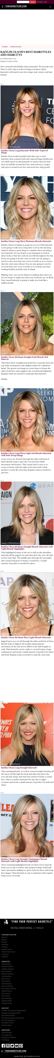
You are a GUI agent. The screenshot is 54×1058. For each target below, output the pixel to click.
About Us (4, 928)
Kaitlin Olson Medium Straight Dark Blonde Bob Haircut (24, 355)
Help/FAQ (5, 948)
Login (45, 2)
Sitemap (4, 933)
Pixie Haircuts (6, 972)
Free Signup (5, 1031)
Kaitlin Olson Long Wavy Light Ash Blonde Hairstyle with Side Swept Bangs (26, 450)
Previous (2, 206)
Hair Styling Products (8, 1006)
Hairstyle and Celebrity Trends (11, 1004)
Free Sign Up (40, 2)
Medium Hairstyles (7, 965)
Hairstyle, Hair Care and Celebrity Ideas (14, 1001)
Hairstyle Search (7, 992)
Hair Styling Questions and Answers (13, 1009)
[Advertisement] (27, 28)
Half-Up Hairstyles (7, 977)
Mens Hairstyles (7, 989)
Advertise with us (7, 940)
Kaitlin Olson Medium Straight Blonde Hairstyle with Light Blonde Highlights (27, 542)
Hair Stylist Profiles (7, 1014)
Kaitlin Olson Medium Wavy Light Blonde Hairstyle (26, 631)
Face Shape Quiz (7, 1026)
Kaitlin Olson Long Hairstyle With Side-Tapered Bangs (24, 150)
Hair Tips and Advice (8, 1011)
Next (52, 206)
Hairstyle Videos (7, 1016)
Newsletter (5, 935)
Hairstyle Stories (7, 994)
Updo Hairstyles (7, 975)
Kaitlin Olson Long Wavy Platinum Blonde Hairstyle (26, 239)
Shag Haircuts (6, 984)
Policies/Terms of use (8, 943)
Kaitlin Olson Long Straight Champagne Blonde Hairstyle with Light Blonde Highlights (24, 851)
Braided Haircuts (7, 982)
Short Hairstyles (7, 962)
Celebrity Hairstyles (8, 960)
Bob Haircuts (6, 970)
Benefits (4, 930)
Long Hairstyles (6, 967)
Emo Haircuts (6, 987)
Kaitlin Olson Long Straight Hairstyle (19, 760)
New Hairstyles (6, 955)
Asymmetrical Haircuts (9, 979)
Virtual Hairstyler (7, 1023)
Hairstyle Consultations (9, 1028)
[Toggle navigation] (50, 7)
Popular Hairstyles (7, 957)
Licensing (5, 938)
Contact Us (5, 945)
